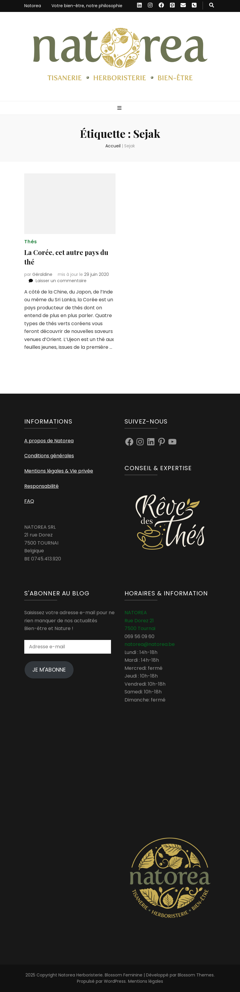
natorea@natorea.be (149, 644)
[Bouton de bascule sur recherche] (211, 5)
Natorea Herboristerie (80, 975)
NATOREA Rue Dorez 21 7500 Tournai (139, 620)
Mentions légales (145, 981)
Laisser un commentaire (61, 281)
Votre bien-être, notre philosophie (86, 6)
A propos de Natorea (49, 440)
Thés (30, 241)
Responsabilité (41, 486)
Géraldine (42, 274)
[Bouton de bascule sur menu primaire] (120, 108)
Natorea (32, 6)
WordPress (115, 981)
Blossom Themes (196, 975)
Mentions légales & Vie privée (58, 470)
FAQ (29, 501)
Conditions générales (49, 455)
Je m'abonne (49, 669)
